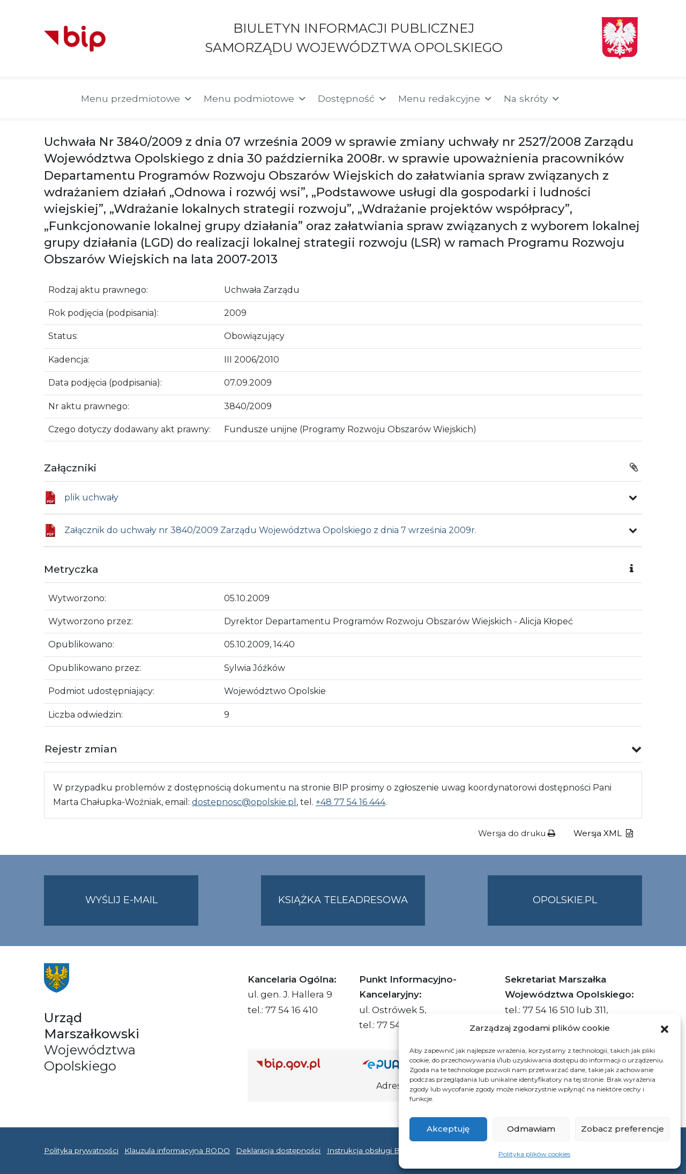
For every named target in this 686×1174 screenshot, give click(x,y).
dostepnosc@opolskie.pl (244, 802)
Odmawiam (531, 1129)
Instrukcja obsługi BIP (367, 1150)
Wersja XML (603, 833)
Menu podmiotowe (255, 98)
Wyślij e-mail (142, 909)
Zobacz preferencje (622, 1129)
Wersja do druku (516, 833)
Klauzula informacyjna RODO (177, 1150)
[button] (664, 1028)
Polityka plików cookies (534, 1154)
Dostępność (352, 98)
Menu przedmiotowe (137, 98)
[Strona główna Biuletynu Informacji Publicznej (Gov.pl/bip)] (301, 1064)
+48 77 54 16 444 (350, 802)
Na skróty (532, 98)
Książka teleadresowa (343, 900)
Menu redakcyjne (445, 98)
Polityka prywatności (81, 1150)
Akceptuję (448, 1129)
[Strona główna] (57, 98)
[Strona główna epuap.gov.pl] (397, 1064)
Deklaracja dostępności (278, 1150)
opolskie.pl (565, 900)
